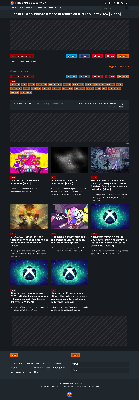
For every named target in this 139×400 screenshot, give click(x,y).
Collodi (24, 84)
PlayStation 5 (79, 88)
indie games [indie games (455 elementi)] (56, 363)
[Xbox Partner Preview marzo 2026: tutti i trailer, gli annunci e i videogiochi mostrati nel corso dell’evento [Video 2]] (110, 216)
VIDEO (66, 8)
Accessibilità (94, 386)
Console (32, 84)
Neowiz (26, 88)
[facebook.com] (84, 56)
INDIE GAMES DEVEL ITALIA (30, 3)
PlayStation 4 (67, 88)
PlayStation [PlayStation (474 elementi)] (38, 368)
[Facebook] (109, 3)
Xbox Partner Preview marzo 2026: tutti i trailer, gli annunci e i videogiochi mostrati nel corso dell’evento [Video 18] (29, 297)
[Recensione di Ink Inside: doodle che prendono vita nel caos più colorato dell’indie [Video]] (69, 216)
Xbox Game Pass (114, 88)
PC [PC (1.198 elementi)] (31, 368)
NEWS (21, 8)
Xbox (104, 88)
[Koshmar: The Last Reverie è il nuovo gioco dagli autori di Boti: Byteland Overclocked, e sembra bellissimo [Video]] (110, 160)
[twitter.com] (71, 56)
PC (39, 88)
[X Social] (105, 3)
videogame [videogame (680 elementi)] (59, 367)
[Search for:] (127, 8)
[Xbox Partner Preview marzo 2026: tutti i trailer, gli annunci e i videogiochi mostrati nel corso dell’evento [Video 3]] (69, 272)
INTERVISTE (42, 8)
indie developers (78, 84)
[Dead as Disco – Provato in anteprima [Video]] (29, 160)
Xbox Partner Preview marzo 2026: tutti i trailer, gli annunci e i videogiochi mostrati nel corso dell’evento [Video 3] (69, 297)
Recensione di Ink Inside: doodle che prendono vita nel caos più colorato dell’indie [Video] (69, 239)
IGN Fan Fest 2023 (54, 84)
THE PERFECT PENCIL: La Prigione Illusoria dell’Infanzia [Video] (40, 104)
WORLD (75, 364)
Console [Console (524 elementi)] (14, 363)
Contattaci (55, 386)
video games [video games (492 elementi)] (16, 372)
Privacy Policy (67, 386)
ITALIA (74, 370)
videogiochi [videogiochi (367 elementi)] (27, 372)
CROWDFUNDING (55, 8)
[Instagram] (114, 3)
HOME (14, 8)
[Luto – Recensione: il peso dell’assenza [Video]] (69, 160)
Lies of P (119, 84)
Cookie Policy (81, 386)
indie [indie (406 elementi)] (37, 363)
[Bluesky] (122, 3)
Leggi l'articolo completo (22, 56)
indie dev (67, 84)
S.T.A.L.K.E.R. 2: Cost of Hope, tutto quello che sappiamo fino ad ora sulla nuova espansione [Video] (29, 241)
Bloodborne (15, 84)
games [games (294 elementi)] (22, 363)
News (34, 88)
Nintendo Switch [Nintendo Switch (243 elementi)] (23, 368)
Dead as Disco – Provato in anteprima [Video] (25, 182)
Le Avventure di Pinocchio (105, 84)
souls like (90, 88)
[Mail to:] (123, 56)
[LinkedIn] (126, 3)
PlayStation (56, 88)
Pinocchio (46, 88)
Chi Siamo (45, 386)
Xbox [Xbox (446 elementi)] (36, 372)
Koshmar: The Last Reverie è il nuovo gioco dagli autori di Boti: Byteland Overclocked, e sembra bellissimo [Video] (109, 185)
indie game (90, 84)
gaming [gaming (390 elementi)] (30, 363)
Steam (98, 88)
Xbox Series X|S (26, 92)
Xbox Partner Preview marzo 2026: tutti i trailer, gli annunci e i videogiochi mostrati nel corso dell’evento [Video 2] (109, 241)
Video (13, 81)
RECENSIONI (30, 8)
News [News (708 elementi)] (14, 367)
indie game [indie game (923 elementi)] (45, 363)
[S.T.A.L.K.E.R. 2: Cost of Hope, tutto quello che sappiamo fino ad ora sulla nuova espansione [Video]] (29, 216)
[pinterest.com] (110, 56)
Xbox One (14, 92)
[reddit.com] (97, 56)
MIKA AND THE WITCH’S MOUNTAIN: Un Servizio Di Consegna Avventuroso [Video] (101, 105)
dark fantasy (41, 84)
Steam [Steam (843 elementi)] (47, 368)
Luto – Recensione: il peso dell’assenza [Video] (65, 182)
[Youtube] (118, 3)
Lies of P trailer (16, 88)
